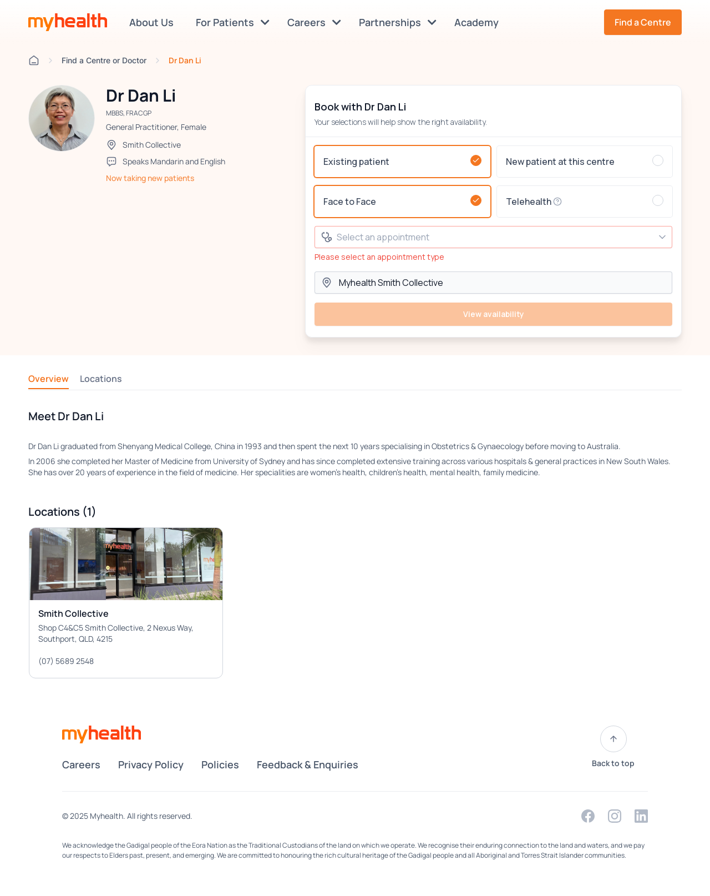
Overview (48, 379)
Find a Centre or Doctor (104, 60)
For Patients (233, 22)
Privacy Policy (151, 764)
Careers (314, 22)
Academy (478, 22)
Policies (220, 764)
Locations (101, 379)
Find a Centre (643, 22)
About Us (153, 22)
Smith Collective (152, 144)
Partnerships (398, 22)
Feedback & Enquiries (307, 764)
